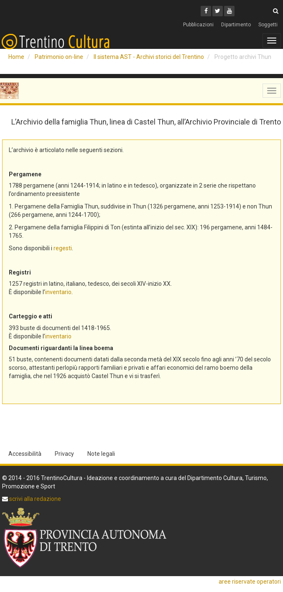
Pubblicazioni (198, 25)
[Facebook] (206, 11)
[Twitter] (217, 11)
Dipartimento (236, 25)
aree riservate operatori (250, 581)
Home (16, 56)
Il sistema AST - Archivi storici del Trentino (149, 56)
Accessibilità (24, 453)
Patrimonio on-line (59, 56)
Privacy (64, 453)
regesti (63, 248)
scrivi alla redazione (34, 498)
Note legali (101, 453)
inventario (58, 292)
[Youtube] (229, 11)
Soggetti (268, 25)
